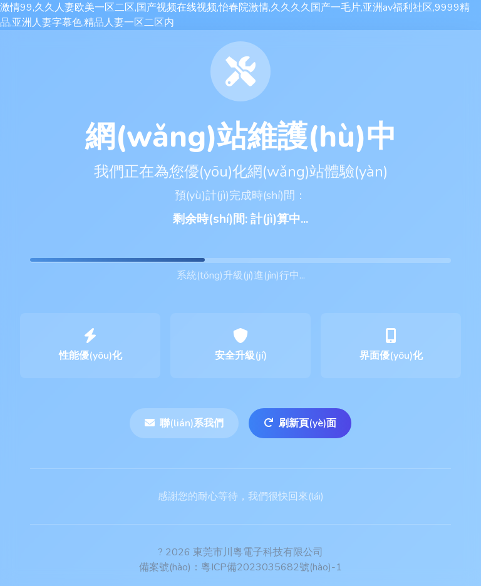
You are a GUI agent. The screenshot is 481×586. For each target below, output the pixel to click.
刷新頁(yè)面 (300, 423)
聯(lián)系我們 (184, 423)
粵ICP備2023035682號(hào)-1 (271, 567)
